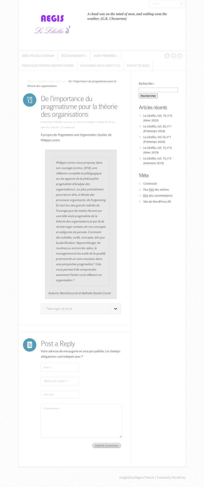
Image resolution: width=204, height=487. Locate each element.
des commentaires (157, 195)
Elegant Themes (144, 477)
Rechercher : (147, 83)
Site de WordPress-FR (157, 201)
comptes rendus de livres (51, 81)
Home (30, 81)
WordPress (178, 477)
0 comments (68, 127)
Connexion (150, 183)
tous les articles (50, 127)
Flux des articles (156, 189)
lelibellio (58, 122)
